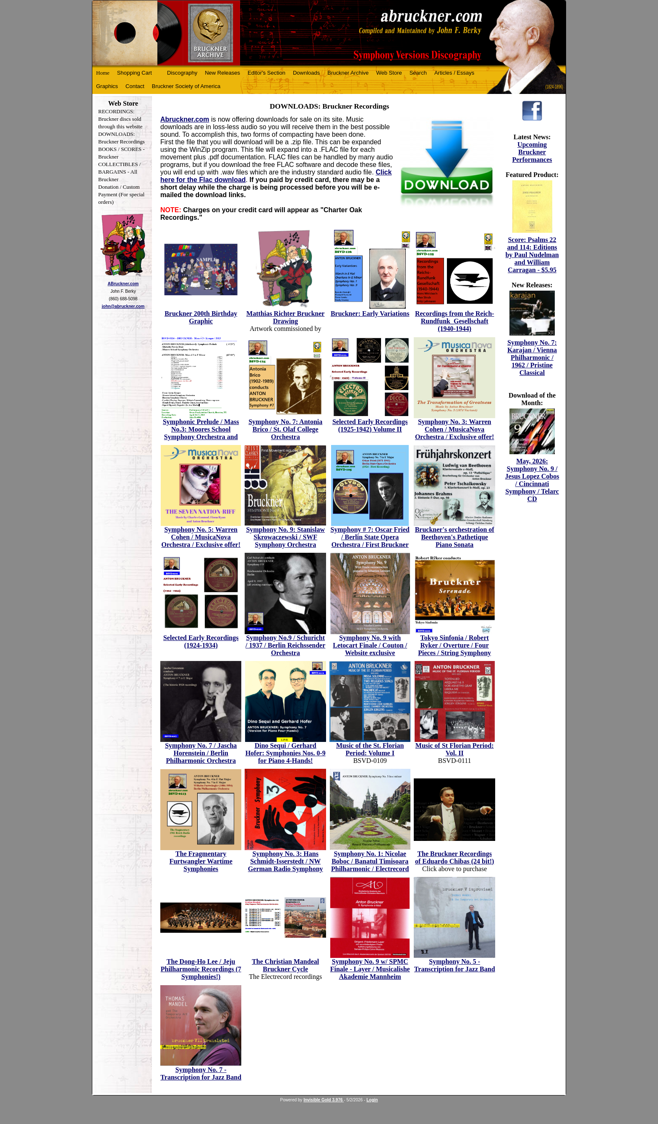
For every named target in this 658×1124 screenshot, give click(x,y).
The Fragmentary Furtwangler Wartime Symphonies (201, 861)
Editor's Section (266, 73)
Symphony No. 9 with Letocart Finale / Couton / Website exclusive (370, 645)
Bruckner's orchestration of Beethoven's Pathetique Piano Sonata (454, 537)
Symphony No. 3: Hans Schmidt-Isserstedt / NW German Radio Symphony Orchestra (285, 865)
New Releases (222, 73)
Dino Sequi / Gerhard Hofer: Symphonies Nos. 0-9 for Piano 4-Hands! (285, 753)
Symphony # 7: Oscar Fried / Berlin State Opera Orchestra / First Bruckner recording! (370, 541)
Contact (134, 86)
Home (103, 73)
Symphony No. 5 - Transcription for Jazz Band (454, 965)
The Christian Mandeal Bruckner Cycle (285, 965)
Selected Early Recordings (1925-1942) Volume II (370, 425)
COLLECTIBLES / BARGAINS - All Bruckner (119, 171)
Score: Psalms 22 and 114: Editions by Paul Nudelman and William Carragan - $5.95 (532, 254)
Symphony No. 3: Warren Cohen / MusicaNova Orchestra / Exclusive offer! (454, 429)
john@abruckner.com (123, 306)
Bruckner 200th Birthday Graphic (200, 317)
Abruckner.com (184, 119)
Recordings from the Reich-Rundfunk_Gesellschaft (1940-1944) (454, 321)
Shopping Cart (134, 73)
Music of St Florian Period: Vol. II (454, 749)
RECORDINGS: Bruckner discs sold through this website (120, 119)
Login (372, 1100)
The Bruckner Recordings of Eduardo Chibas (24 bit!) (454, 857)
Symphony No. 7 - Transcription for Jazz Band (200, 1073)
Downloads (306, 73)
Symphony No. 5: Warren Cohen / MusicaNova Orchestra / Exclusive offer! (200, 537)
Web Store (389, 73)
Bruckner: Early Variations (370, 313)
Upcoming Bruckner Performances (532, 152)
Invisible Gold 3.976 (323, 1100)
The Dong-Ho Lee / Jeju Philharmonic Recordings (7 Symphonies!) (201, 969)
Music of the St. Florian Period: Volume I (370, 749)
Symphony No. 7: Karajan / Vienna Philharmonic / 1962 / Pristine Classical (532, 357)
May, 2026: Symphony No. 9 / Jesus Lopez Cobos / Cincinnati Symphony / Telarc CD (532, 480)
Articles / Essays (454, 73)
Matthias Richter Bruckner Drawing (285, 317)
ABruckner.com (123, 283)
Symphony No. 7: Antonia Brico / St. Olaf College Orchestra (285, 429)
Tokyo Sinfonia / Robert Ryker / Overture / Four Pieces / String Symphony (454, 645)
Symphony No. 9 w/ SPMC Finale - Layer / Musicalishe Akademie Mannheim (370, 969)
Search (418, 73)
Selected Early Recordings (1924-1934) (201, 641)
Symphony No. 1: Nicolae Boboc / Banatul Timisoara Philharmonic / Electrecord (370, 861)
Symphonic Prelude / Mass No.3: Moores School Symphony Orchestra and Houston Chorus (201, 433)
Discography (182, 73)
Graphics (107, 86)
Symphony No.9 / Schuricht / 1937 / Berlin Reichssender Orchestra (285, 645)
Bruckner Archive (347, 73)
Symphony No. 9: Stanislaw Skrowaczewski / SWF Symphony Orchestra (285, 537)
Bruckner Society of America (186, 86)
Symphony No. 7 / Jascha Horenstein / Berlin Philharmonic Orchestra (201, 753)
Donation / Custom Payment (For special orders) (121, 194)
